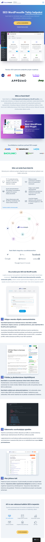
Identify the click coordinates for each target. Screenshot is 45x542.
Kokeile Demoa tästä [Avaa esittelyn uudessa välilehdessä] (22, 27)
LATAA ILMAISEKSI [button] (22, 23)
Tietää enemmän (22, 532)
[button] (22, 126)
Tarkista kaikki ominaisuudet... (10, 207)
